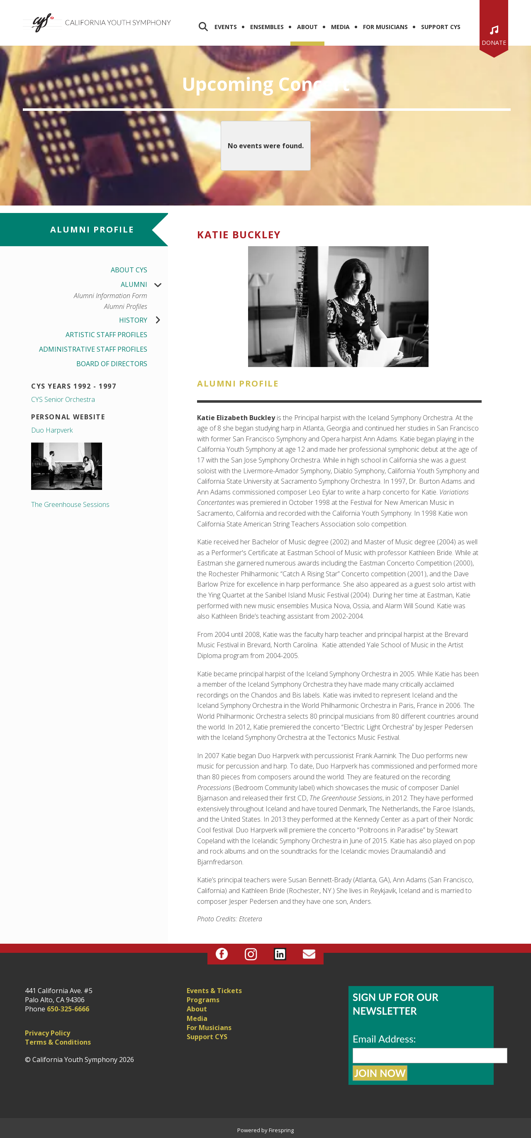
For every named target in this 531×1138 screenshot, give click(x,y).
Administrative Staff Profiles (93, 349)
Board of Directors (111, 363)
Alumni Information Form (110, 296)
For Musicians (385, 27)
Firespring (281, 1130)
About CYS (129, 269)
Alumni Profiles (125, 307)
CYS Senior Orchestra (63, 399)
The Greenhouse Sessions (70, 504)
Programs (203, 999)
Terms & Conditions (58, 1042)
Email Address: (384, 1039)
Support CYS (440, 27)
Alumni (144, 285)
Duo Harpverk (52, 430)
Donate (494, 42)
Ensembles (267, 27)
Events (225, 27)
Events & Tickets (214, 990)
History (143, 320)
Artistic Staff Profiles (106, 334)
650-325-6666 (68, 1008)
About (307, 27)
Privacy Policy (47, 1033)
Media (340, 27)
